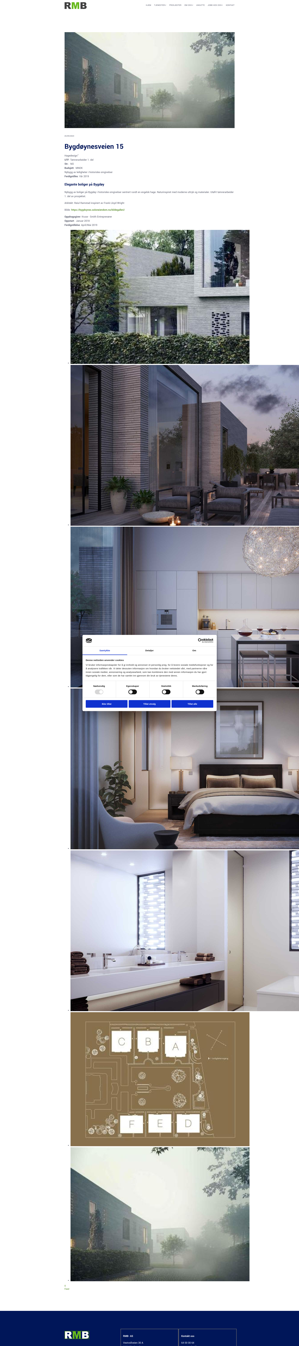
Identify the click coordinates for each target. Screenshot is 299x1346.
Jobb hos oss (214, 5)
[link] (158, 6)
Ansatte (200, 5)
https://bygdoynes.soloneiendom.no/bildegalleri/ (98, 210)
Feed (67, 1289)
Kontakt (230, 5)
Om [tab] (194, 650)
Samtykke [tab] (104, 650)
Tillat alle (192, 704)
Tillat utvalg (149, 704)
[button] (164, 6)
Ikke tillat (106, 704)
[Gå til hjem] (76, 8)
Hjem (148, 5)
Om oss (188, 5)
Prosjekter (175, 5)
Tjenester (159, 5)
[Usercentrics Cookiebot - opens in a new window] (200, 640)
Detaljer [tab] (149, 650)
